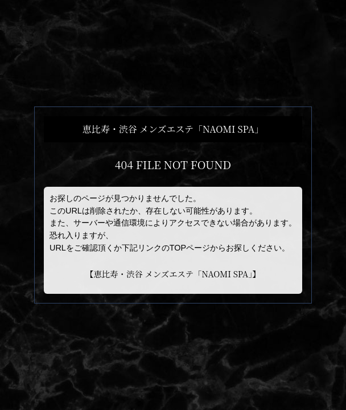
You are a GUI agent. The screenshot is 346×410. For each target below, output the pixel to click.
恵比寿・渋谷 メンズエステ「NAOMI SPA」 (172, 274)
